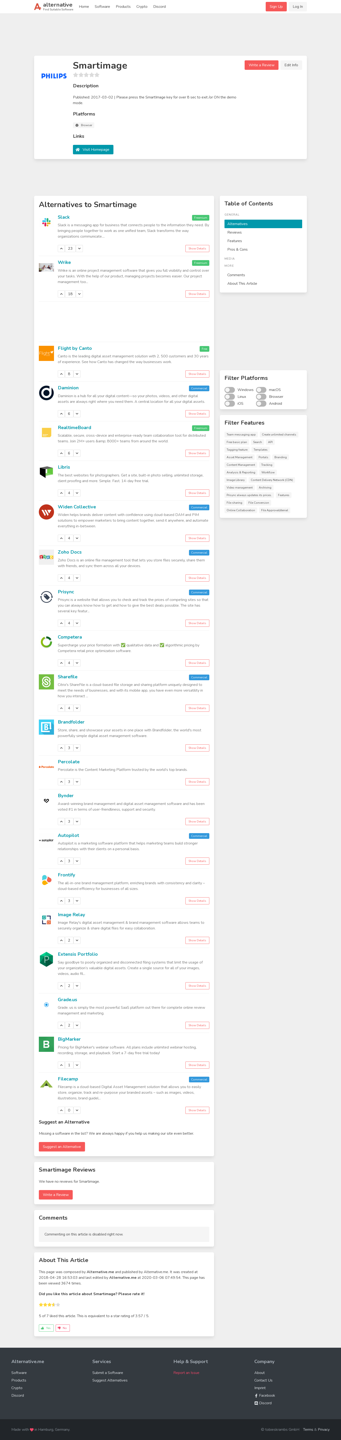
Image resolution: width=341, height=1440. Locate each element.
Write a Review (261, 65)
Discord (159, 6)
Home (84, 6)
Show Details (197, 248)
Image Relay (71, 914)
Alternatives (237, 224)
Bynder (66, 795)
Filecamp (68, 1079)
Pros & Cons (237, 249)
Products (123, 6)
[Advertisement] (170, 36)
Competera (70, 637)
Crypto (142, 6)
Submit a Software (107, 1372)
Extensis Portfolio (78, 954)
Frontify (66, 875)
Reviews (234, 232)
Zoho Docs (70, 552)
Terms (308, 1429)
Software (102, 6)
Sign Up (276, 6)
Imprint (260, 1388)
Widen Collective (77, 507)
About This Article (242, 283)
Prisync (66, 592)
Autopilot (68, 835)
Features (234, 241)
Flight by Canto (75, 348)
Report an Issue (186, 1372)
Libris (64, 467)
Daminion (68, 388)
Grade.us (67, 999)
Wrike (64, 262)
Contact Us (263, 1380)
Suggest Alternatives (110, 1380)
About (259, 1372)
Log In (298, 6)
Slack (64, 217)
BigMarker (69, 1039)
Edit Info (291, 65)
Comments (236, 275)
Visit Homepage (96, 149)
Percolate (69, 762)
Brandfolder (71, 722)
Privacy (324, 1429)
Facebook (264, 1395)
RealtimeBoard (74, 427)
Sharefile (67, 677)
